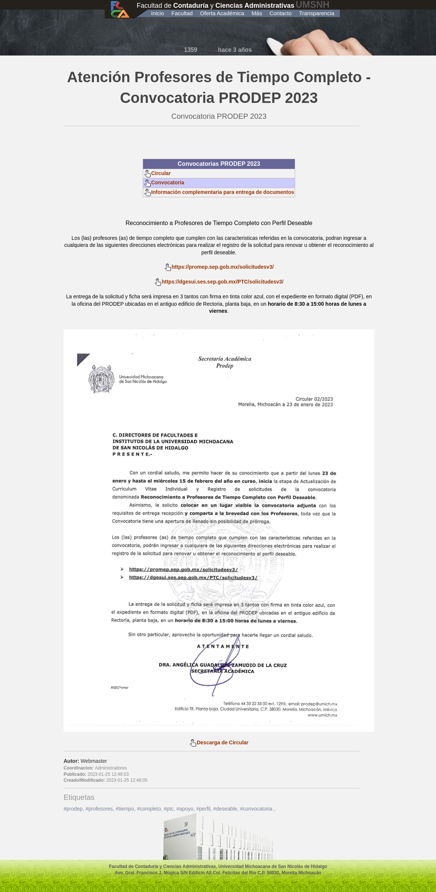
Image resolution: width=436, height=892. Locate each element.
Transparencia (316, 13)
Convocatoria (164, 182)
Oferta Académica (222, 13)
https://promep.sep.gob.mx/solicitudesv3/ (223, 267)
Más (256, 13)
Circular (157, 173)
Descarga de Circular (219, 742)
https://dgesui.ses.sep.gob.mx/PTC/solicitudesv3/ (222, 282)
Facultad (182, 13)
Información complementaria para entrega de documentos (219, 192)
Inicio (157, 13)
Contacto (281, 13)
